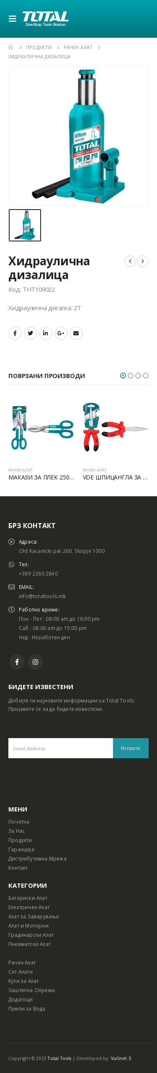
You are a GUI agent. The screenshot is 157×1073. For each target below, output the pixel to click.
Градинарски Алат (31, 934)
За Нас (16, 830)
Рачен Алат (22, 962)
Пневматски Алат (29, 944)
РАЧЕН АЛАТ (20, 470)
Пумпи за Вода (27, 1008)
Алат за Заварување (33, 916)
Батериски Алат (27, 897)
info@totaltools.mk (42, 596)
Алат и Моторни (28, 925)
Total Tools (59, 1058)
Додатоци (20, 999)
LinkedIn (45, 333)
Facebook (15, 333)
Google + (61, 333)
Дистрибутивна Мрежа (37, 858)
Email (76, 333)
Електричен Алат (28, 907)
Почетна (18, 821)
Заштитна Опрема (31, 990)
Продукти (20, 840)
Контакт (18, 867)
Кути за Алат (23, 980)
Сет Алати (20, 971)
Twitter (30, 333)
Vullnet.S (121, 1058)
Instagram (35, 662)
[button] (123, 376)
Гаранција (21, 849)
